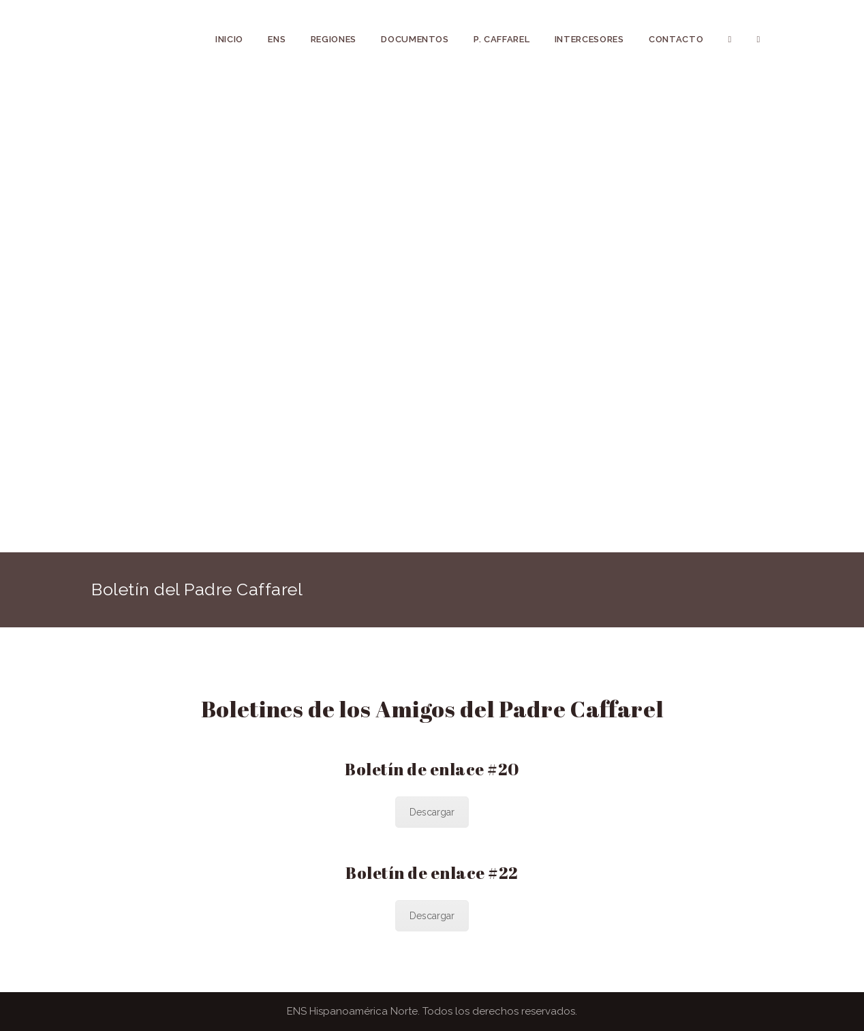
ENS (277, 39)
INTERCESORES (589, 39)
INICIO (229, 39)
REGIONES (333, 39)
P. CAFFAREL (501, 39)
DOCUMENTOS (415, 39)
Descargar (432, 812)
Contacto (676, 39)
